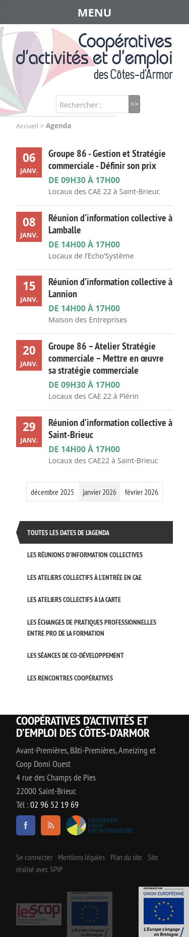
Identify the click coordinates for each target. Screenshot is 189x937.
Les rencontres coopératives (70, 678)
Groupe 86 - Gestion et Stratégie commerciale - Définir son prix (107, 159)
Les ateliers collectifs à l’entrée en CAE (84, 577)
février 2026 (141, 492)
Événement (164, 912)
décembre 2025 (52, 492)
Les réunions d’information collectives (85, 554)
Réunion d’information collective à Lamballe (110, 223)
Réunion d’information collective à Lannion (110, 287)
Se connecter (34, 858)
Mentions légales (81, 858)
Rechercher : (80, 105)
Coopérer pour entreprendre (99, 825)
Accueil (27, 125)
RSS (50, 825)
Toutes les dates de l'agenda (68, 532)
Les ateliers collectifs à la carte (74, 599)
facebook (25, 825)
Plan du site (126, 858)
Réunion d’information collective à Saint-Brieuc (110, 428)
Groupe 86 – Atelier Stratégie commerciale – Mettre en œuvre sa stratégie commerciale (106, 358)
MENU (95, 12)
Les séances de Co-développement (75, 655)
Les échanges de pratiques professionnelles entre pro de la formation (91, 627)
